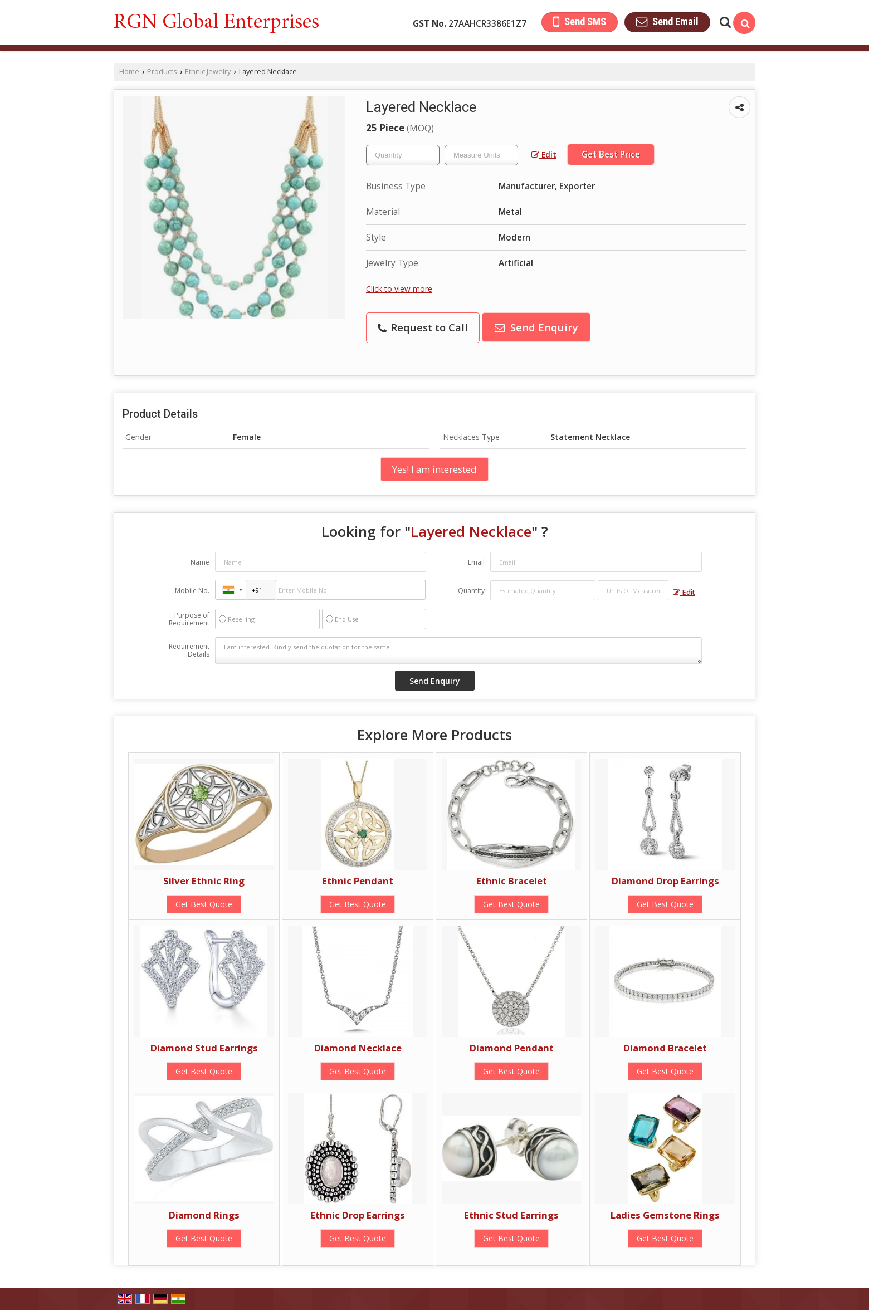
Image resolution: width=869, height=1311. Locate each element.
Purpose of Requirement (189, 619)
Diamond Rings (204, 1215)
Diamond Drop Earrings (665, 880)
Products (162, 71)
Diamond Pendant (512, 1047)
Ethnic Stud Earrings (511, 1215)
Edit (543, 154)
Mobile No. (192, 590)
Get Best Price (611, 154)
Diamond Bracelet (665, 1047)
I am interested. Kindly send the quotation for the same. (458, 650)
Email (476, 562)
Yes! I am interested (434, 469)
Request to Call (423, 327)
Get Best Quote (203, 904)
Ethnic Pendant (357, 880)
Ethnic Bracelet (511, 880)
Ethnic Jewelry (208, 71)
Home (129, 71)
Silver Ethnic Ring (204, 880)
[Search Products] (724, 22)
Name (200, 562)
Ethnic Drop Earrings (357, 1215)
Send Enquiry (536, 327)
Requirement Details (189, 650)
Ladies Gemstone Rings (665, 1215)
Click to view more (399, 288)
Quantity (471, 590)
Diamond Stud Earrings (204, 1047)
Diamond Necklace (358, 1047)
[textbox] (481, 155)
